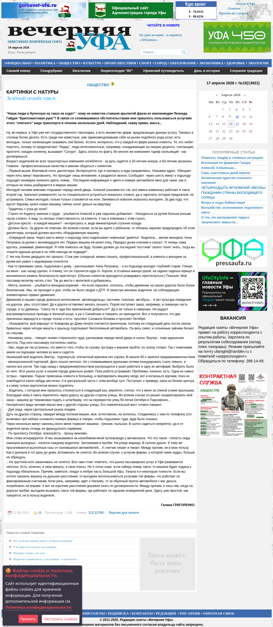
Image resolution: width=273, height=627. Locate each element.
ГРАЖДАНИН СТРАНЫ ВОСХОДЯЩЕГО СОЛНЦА (231, 195)
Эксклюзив (81, 71)
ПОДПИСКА (118, 613)
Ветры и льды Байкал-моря (223, 202)
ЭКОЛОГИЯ (258, 63)
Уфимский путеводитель (163, 71)
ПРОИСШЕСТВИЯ (120, 63)
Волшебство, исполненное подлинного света (232, 210)
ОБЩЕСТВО (69, 63)
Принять (28, 619)
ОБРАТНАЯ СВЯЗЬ (219, 613)
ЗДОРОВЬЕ (235, 63)
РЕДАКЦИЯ (166, 613)
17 (237, 124)
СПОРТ (145, 63)
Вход (11, 52)
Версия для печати (124, 513)
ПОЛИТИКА (45, 63)
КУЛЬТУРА (92, 63)
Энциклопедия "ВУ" (117, 71)
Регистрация (26, 52)
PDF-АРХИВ (190, 613)
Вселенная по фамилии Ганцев (226, 163)
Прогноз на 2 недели (233, 13)
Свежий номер (18, 71)
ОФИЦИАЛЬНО (18, 63)
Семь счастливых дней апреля (225, 173)
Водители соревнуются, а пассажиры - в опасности (45, 559)
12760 (99, 513)
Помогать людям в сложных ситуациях (232, 158)
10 (237, 117)
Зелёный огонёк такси (30, 98)
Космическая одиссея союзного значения (226, 180)
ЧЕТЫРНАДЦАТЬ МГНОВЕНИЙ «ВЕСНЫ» (233, 188)
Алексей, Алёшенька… (219, 168)
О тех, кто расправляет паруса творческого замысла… (225, 220)
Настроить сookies (61, 619)
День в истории (207, 71)
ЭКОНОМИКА (211, 63)
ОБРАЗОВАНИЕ (183, 63)
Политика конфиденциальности (38, 607)
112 (91, 513)
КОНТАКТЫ (142, 613)
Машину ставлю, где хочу (29, 553)
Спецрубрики (51, 71)
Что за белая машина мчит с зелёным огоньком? (43, 540)
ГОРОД (161, 63)
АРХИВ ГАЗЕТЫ (91, 613)
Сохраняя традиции (246, 71)
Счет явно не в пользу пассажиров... (35, 546)
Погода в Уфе (245, 4)
